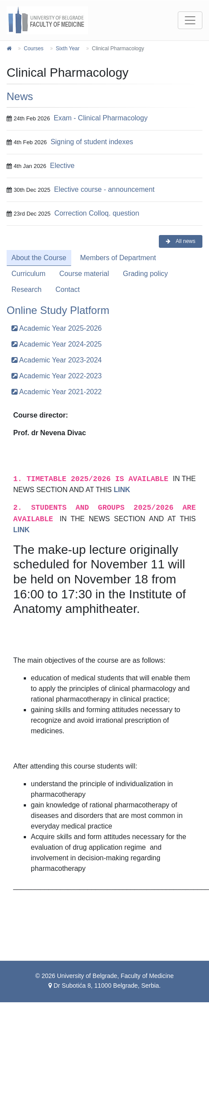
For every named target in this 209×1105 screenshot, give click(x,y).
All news (180, 241)
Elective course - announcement (104, 189)
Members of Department (118, 257)
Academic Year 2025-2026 (56, 328)
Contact (67, 289)
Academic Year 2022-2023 (56, 376)
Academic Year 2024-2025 (56, 344)
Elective (62, 165)
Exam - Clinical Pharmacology (100, 118)
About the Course (38, 257)
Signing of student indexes (92, 142)
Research (26, 289)
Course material (84, 273)
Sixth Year (68, 48)
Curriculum (28, 273)
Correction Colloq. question (96, 213)
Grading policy (145, 273)
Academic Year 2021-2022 (56, 392)
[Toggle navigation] (190, 20)
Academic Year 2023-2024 (56, 360)
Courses (34, 48)
